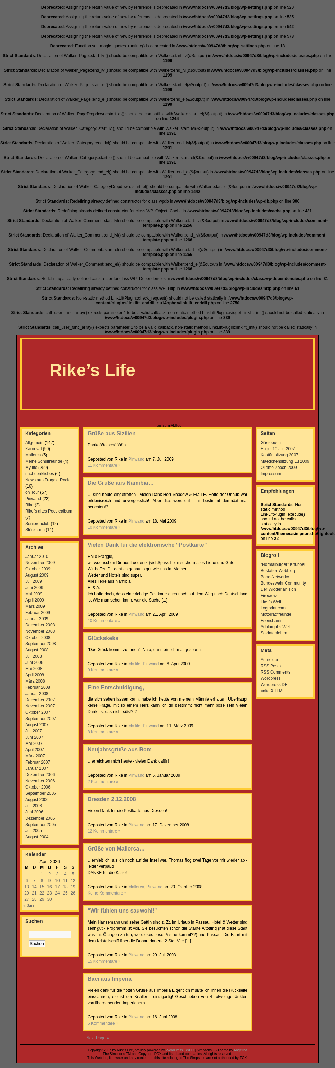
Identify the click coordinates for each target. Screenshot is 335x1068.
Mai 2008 (33, 668)
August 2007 (36, 724)
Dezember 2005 (40, 818)
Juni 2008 (34, 662)
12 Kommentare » (104, 831)
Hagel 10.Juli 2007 (278, 448)
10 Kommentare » (104, 527)
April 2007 (34, 749)
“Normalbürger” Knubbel (283, 564)
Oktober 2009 (38, 569)
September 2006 (40, 793)
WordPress (174, 1050)
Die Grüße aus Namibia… (121, 483)
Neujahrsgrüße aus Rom (120, 750)
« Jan (28, 905)
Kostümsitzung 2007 (279, 455)
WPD (190, 1050)
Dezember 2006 (40, 774)
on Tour (32, 492)
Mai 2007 (33, 743)
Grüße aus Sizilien (112, 433)
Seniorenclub (37, 523)
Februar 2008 (37, 687)
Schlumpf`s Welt (276, 626)
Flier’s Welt (271, 601)
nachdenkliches (39, 473)
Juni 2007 (34, 737)
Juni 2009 (34, 587)
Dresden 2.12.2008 (112, 799)
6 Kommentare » (103, 1023)
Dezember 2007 (40, 699)
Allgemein (34, 442)
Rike (29, 504)
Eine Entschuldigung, (116, 688)
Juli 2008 (33, 656)
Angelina (240, 1050)
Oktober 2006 (38, 787)
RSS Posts (271, 666)
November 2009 (40, 562)
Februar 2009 (37, 612)
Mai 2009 (33, 593)
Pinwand (33, 498)
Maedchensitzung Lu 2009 (285, 461)
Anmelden (270, 659)
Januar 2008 (36, 693)
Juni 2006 (34, 812)
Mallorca (33, 455)
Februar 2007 (37, 762)
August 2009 (36, 575)
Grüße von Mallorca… (116, 849)
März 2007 (35, 756)
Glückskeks (103, 638)
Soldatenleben (274, 633)
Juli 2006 (33, 805)
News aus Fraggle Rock (47, 480)
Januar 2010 (36, 556)
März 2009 (35, 606)
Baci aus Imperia (110, 979)
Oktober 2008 (38, 637)
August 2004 (36, 837)
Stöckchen (35, 529)
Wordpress (271, 678)
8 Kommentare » (103, 732)
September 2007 (40, 718)
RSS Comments (275, 672)
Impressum (271, 473)
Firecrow (269, 595)
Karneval (33, 448)
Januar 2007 (36, 768)
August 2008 (36, 650)
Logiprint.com (273, 608)
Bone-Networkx (275, 577)
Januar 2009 (36, 618)
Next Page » (97, 1037)
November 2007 (40, 706)
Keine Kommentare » (107, 893)
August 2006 (36, 799)
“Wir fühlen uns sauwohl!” (122, 911)
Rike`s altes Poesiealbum (48, 511)
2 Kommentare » (103, 781)
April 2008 (34, 675)
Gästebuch (271, 442)
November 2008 (40, 631)
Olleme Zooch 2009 (279, 467)
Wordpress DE (274, 684)
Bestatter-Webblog (278, 570)
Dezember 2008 (40, 625)
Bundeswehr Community (283, 583)
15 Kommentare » (104, 961)
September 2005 (40, 824)
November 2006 (40, 780)
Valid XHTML (273, 690)
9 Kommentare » (103, 670)
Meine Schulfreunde (43, 461)
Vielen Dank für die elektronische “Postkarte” (147, 545)
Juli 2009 (33, 581)
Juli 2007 (33, 731)
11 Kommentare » (104, 465)
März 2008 (35, 681)
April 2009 (34, 600)
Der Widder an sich (278, 589)
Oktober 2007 (38, 712)
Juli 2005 (33, 830)
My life (31, 467)
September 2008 (40, 643)
